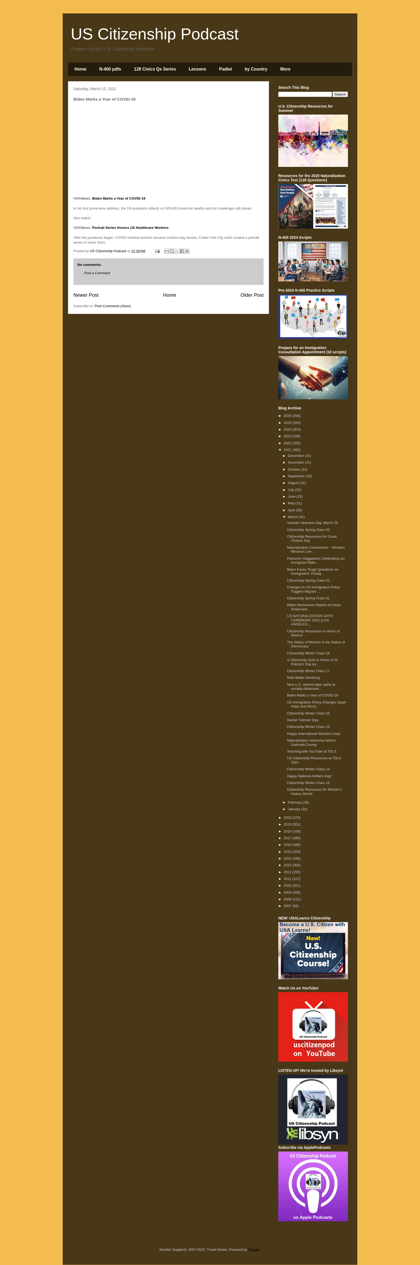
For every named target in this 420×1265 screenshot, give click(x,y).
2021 (288, 450)
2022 (288, 443)
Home (80, 69)
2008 (288, 899)
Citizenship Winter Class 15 (308, 727)
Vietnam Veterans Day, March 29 (312, 523)
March (293, 517)
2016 (288, 845)
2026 (288, 416)
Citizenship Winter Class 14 (308, 769)
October (294, 469)
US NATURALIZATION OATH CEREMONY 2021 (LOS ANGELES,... (309, 620)
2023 (288, 436)
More (285, 69)
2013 (288, 865)
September (297, 476)
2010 (288, 885)
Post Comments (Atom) (113, 306)
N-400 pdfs (110, 69)
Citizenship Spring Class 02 (308, 580)
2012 (288, 872)
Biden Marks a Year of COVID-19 (118, 198)
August (294, 483)
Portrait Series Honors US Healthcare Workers (130, 228)
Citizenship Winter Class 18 (308, 653)
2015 (288, 852)
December (296, 456)
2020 (288, 818)
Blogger (254, 1250)
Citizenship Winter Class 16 (308, 713)
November (296, 462)
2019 (288, 824)
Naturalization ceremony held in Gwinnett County (311, 742)
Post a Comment (97, 273)
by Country (256, 69)
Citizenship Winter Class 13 (308, 783)
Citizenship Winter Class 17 (308, 671)
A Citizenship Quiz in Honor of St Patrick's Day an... (312, 662)
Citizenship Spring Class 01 (308, 598)
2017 (288, 838)
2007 (288, 906)
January (294, 809)
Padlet (225, 69)
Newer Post (86, 295)
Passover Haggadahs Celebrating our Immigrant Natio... (316, 560)
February (295, 802)
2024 (288, 429)
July (291, 490)
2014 (288, 858)
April (292, 510)
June (292, 496)
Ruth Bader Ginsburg (303, 678)
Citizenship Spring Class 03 (308, 530)
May (291, 503)
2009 (288, 892)
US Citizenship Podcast (155, 34)
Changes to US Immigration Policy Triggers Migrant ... (313, 589)
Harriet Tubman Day (302, 720)
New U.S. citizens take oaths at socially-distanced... (311, 687)
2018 (288, 831)
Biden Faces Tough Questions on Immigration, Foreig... (312, 571)
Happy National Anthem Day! (309, 776)
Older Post (252, 295)
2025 (288, 423)
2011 (288, 879)
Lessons (197, 69)
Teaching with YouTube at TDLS (311, 751)
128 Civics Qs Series (155, 69)
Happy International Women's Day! (313, 734)
